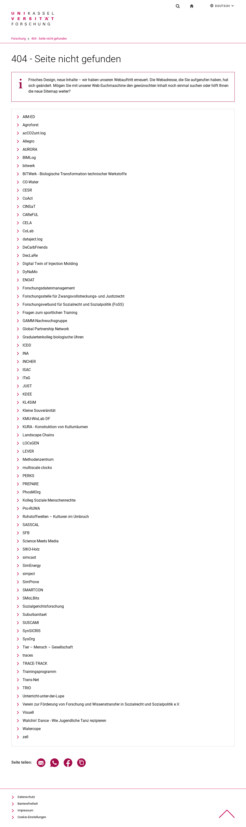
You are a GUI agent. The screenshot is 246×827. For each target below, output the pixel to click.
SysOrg (29, 639)
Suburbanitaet (35, 614)
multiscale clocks (37, 467)
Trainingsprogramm (39, 671)
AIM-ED (29, 116)
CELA (27, 223)
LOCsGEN (31, 443)
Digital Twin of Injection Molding (50, 263)
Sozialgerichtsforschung (43, 606)
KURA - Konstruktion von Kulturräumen (55, 427)
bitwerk (29, 165)
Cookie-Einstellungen (32, 817)
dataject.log (33, 239)
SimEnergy (32, 565)
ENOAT (29, 280)
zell (25, 737)
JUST (27, 386)
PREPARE (31, 484)
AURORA (30, 149)
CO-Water (30, 182)
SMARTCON (33, 590)
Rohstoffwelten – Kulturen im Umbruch (56, 516)
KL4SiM (29, 402)
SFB (26, 533)
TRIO (27, 688)
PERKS (28, 475)
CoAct (28, 198)
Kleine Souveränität (39, 410)
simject (29, 573)
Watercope (32, 728)
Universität (18, 38)
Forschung (38, 38)
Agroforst (30, 125)
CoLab (28, 231)
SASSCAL (31, 524)
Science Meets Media (41, 541)
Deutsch (222, 6)
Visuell (28, 712)
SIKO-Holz (31, 549)
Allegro (28, 141)
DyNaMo (30, 272)
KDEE (27, 394)
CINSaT (29, 206)
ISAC (27, 369)
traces (28, 655)
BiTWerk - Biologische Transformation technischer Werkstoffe (75, 174)
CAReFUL (30, 214)
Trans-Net (31, 679)
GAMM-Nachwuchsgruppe (45, 320)
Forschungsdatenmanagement (49, 288)
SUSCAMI (31, 622)
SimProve (31, 582)
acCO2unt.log (34, 133)
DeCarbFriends (35, 247)
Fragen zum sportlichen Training (50, 312)
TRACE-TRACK (35, 663)
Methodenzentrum (38, 459)
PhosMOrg (32, 492)
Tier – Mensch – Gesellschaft (48, 647)
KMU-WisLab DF (36, 418)
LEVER (28, 451)
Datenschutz (26, 797)
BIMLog (29, 157)
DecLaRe (30, 255)
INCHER (29, 361)
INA (26, 353)
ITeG (26, 378)
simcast (29, 557)
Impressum (25, 810)
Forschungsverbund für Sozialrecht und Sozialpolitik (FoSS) (73, 304)
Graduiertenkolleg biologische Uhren (53, 337)
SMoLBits (31, 598)
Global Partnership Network (46, 329)
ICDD (27, 345)
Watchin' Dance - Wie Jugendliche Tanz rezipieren (64, 720)
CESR (27, 190)
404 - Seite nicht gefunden (69, 38)
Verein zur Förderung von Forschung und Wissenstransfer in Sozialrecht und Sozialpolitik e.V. (101, 704)
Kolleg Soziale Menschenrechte (49, 500)
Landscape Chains (38, 435)
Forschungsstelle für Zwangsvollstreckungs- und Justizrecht (73, 296)
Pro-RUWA (31, 508)
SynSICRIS (32, 631)
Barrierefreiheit (28, 803)
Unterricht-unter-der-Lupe (43, 696)
